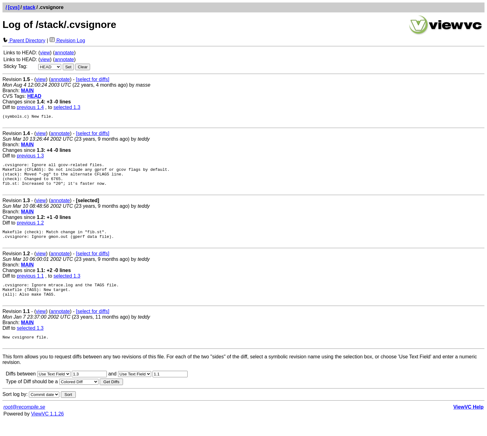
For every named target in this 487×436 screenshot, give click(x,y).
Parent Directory (23, 40)
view (45, 52)
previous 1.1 (30, 286)
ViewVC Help (468, 422)
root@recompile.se (24, 422)
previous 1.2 (30, 230)
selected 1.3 (66, 107)
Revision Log (67, 40)
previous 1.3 (30, 157)
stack (29, 7)
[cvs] (13, 7)
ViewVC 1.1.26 (47, 429)
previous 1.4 (30, 107)
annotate (64, 52)
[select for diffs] (92, 79)
